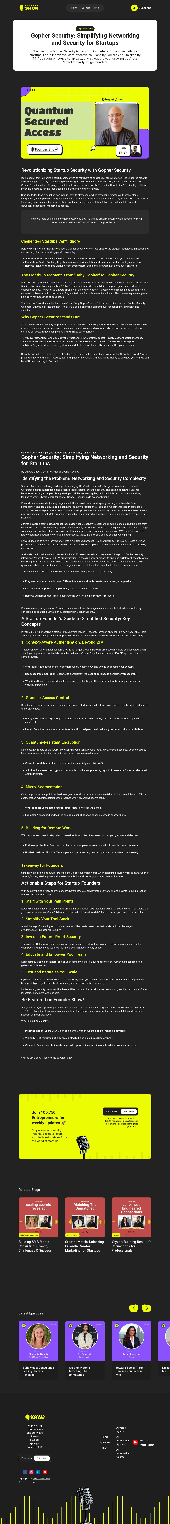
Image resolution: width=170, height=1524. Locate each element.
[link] (38, 1238)
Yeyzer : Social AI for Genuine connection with (129, 1382)
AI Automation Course (122, 1453)
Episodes (85, 7)
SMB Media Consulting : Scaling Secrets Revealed (38, 1382)
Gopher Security (30, 185)
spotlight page (65, 1057)
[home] (29, 7)
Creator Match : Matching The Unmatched (79, 1382)
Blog (96, 7)
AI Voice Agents (121, 1429)
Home (74, 7)
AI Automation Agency (122, 1441)
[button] (133, 1320)
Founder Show (42, 1011)
